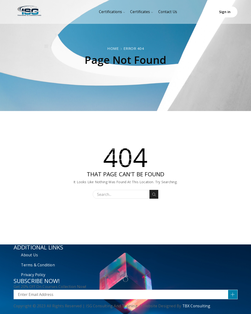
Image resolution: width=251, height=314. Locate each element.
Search (153, 194)
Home (113, 48)
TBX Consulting (196, 306)
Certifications (112, 11)
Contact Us (167, 11)
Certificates (141, 11)
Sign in (225, 12)
